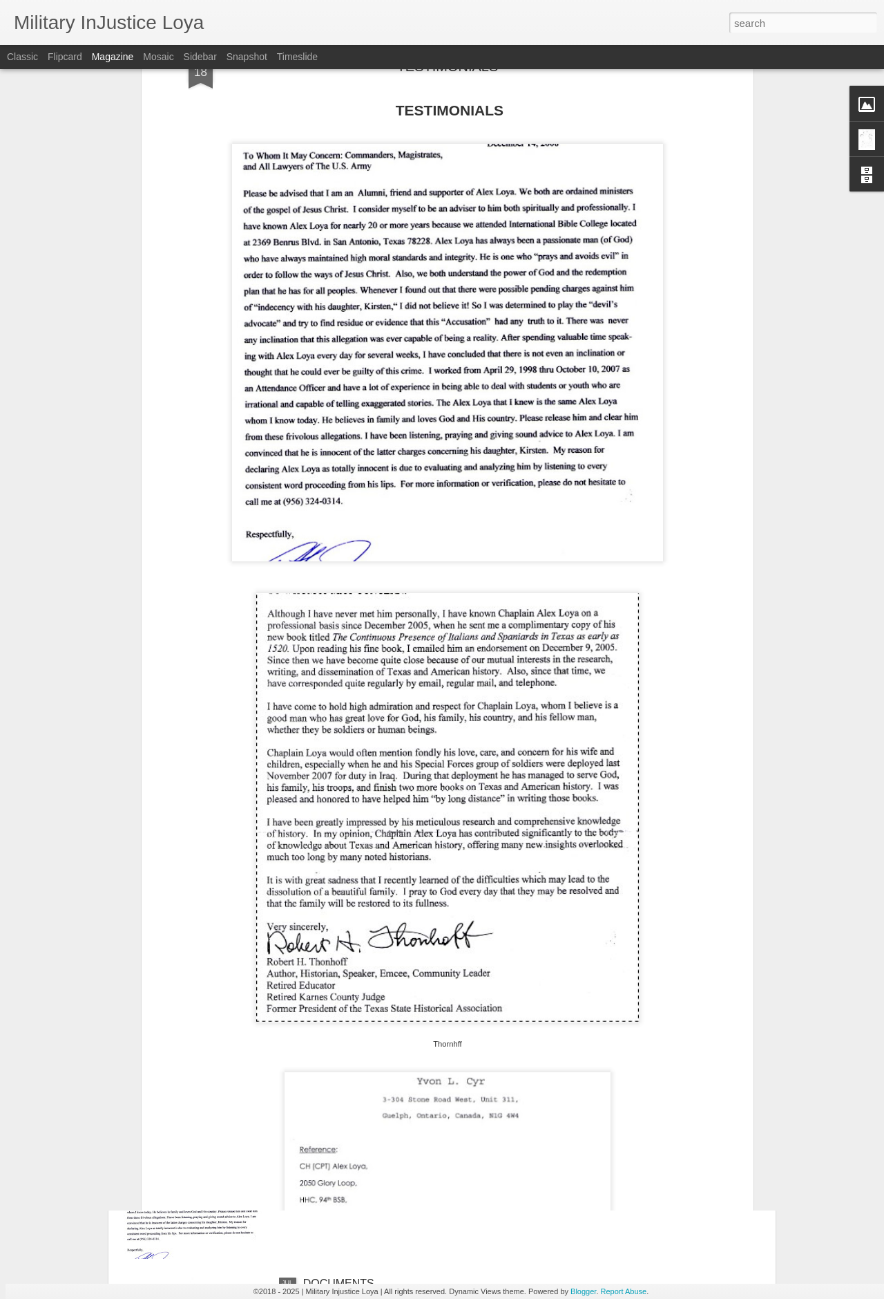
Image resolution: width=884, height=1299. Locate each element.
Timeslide (297, 56)
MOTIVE (324, 969)
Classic (22, 56)
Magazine (113, 56)
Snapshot (247, 56)
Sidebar (200, 56)
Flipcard (65, 56)
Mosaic (158, 56)
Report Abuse (624, 1291)
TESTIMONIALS (343, 1126)
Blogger (583, 1291)
